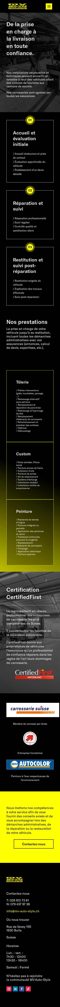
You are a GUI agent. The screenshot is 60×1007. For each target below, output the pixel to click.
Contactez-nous (33, 844)
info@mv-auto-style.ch (22, 911)
